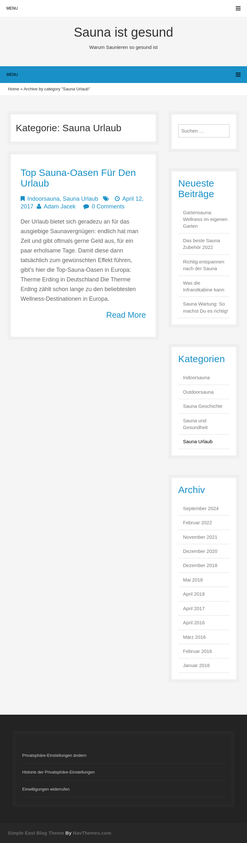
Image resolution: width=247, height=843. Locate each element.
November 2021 (200, 537)
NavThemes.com (92, 833)
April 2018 (194, 594)
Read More (126, 314)
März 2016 (194, 637)
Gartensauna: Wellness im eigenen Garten (205, 219)
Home (13, 89)
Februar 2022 (197, 522)
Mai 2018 (193, 579)
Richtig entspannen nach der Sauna (203, 265)
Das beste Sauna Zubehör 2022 (201, 244)
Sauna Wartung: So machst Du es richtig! (205, 307)
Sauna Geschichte (203, 406)
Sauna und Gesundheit (195, 424)
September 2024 (201, 508)
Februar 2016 (197, 651)
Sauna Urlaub (80, 199)
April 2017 (194, 608)
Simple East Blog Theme (36, 833)
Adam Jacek (60, 206)
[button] (123, 755)
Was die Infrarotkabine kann (203, 286)
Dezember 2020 (200, 551)
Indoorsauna (43, 199)
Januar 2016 (196, 665)
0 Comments (108, 206)
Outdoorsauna (198, 392)
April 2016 (194, 622)
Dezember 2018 (200, 565)
